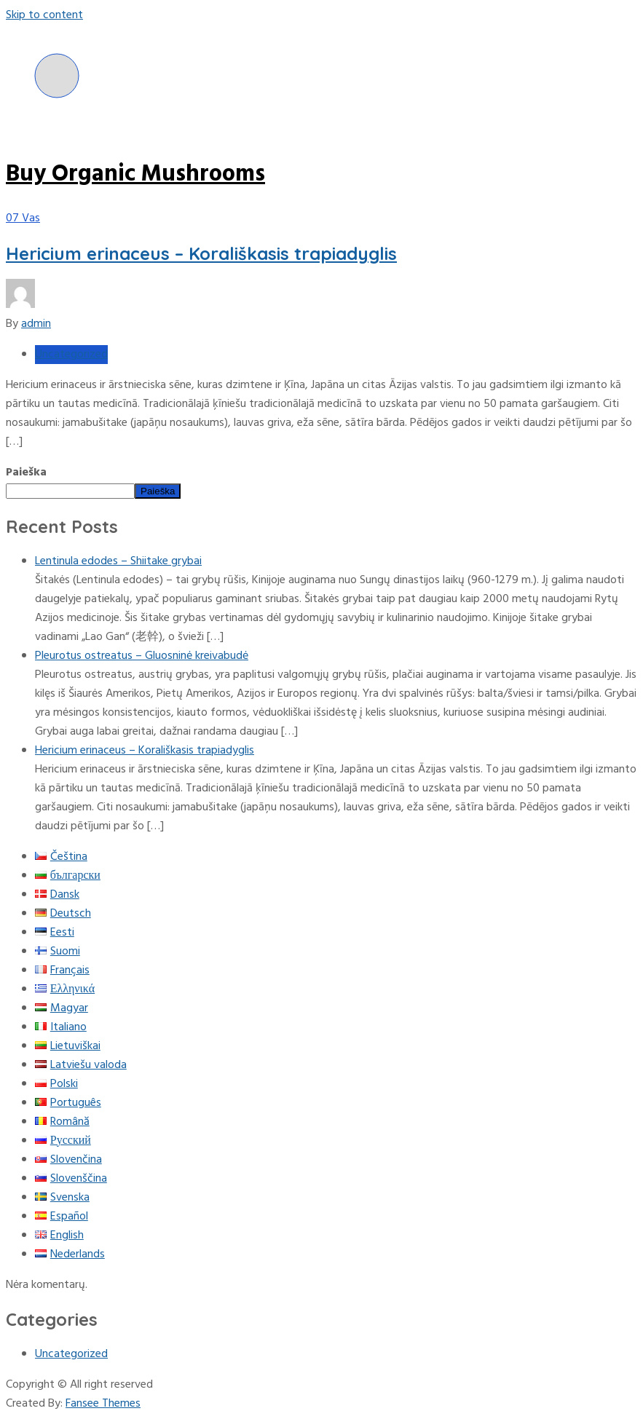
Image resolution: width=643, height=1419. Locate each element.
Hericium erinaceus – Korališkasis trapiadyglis (201, 253)
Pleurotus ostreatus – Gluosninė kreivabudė (141, 656)
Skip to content (44, 15)
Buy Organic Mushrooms (135, 174)
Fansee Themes (103, 1403)
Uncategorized (71, 354)
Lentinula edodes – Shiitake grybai (118, 561)
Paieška (26, 472)
